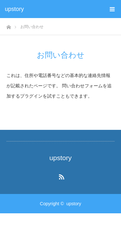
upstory (14, 9)
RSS (61, 175)
